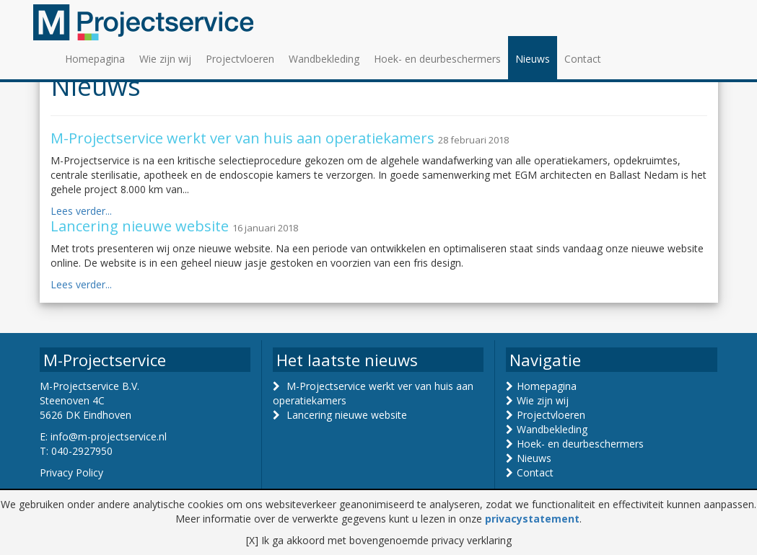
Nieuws (532, 59)
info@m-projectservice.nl (109, 436)
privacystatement (532, 518)
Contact (582, 59)
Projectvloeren (240, 59)
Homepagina (95, 59)
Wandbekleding (324, 59)
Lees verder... (81, 211)
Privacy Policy (71, 472)
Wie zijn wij (165, 59)
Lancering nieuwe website (346, 415)
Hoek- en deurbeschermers (437, 59)
